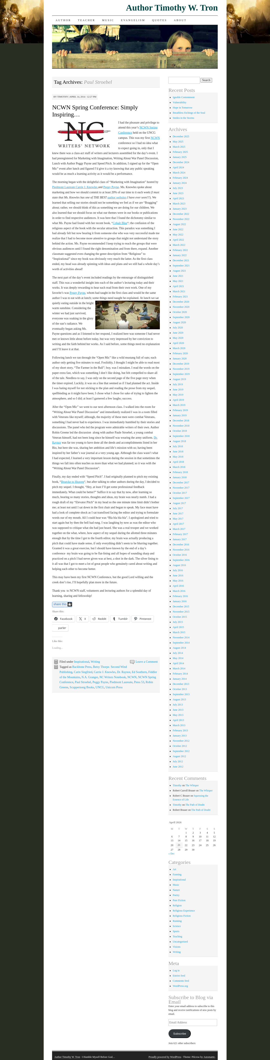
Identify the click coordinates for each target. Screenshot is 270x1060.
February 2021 (180, 296)
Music (108, 20)
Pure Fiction (179, 900)
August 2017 (179, 503)
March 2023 (179, 203)
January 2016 (180, 601)
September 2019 (181, 374)
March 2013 (179, 725)
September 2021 (181, 265)
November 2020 (181, 306)
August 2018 (179, 441)
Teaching (177, 936)
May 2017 (178, 518)
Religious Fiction (182, 915)
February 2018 (180, 472)
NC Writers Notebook (112, 677)
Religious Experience (184, 910)
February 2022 (180, 250)
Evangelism (133, 20)
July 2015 (178, 622)
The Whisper (192, 785)
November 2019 (181, 368)
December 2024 (181, 162)
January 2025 (180, 157)
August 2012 (179, 756)
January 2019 (180, 415)
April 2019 (178, 399)
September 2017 (181, 498)
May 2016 (178, 580)
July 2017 (178, 508)
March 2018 (179, 467)
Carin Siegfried (83, 672)
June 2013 (178, 709)
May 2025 (178, 141)
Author (63, 20)
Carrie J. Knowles (105, 672)
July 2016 (178, 570)
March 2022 (179, 244)
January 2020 (180, 358)
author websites (117, 197)
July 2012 (178, 761)
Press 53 (139, 682)
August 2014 (179, 647)
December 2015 (181, 606)
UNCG (100, 687)
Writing (95, 661)
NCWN (155, 137)
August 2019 (179, 379)
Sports (176, 931)
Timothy (62, 96)
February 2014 (180, 673)
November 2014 (181, 637)
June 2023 (178, 193)
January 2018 (180, 477)
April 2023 (178, 198)
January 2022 (180, 255)
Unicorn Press (114, 687)
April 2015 (178, 627)
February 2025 (180, 151)
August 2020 (179, 322)
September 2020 (181, 317)
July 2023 (178, 188)
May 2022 (178, 234)
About (180, 20)
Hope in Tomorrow (183, 107)
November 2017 (181, 487)
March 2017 (179, 529)
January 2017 (180, 539)
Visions (177, 946)
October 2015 (180, 616)
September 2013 (181, 694)
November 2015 (181, 611)
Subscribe (179, 1033)
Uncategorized (180, 941)
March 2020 (179, 348)
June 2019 (178, 389)
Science (177, 926)
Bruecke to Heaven (72, 481)
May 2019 (178, 394)
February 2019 (180, 410)
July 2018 (178, 446)
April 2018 (178, 461)
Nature (176, 889)
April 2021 (178, 286)
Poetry (176, 895)
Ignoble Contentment (184, 97)
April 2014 (178, 663)
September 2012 (181, 751)
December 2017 (181, 482)
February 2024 (180, 177)
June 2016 (178, 575)
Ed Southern (139, 672)
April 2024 (178, 167)
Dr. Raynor (123, 672)
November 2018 (181, 425)
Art (174, 869)
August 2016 (179, 565)
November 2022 (181, 219)
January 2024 (180, 182)
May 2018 (178, 456)
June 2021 (178, 275)
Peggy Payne (111, 187)
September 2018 (181, 436)
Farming (177, 874)
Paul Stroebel (83, 682)
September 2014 (181, 642)
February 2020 (180, 353)
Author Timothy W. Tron (172, 7)
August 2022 (179, 224)
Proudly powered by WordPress (165, 1056)
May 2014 (178, 658)
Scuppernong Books (82, 687)
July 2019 (178, 384)
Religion (177, 905)
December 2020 (181, 301)
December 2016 (181, 544)
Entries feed (179, 975)
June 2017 (178, 513)
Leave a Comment (147, 661)
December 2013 (181, 684)
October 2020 (180, 312)
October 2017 (180, 492)
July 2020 (178, 327)
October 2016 (180, 554)
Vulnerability (179, 102)
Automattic (209, 1056)
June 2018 (178, 451)
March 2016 (179, 591)
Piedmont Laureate (121, 682)
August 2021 (179, 270)
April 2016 (178, 585)
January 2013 (180, 735)
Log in (176, 970)
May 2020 (178, 337)
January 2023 (180, 208)
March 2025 (179, 146)
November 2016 (181, 549)
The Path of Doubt (195, 804)
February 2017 (180, 534)
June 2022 (178, 229)
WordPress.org (180, 985)
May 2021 (178, 281)
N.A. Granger (90, 677)
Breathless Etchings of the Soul (189, 112)
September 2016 (181, 560)
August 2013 (179, 699)
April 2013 (178, 720)
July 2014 (178, 653)
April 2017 (178, 523)
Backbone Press (81, 666)
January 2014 (180, 678)
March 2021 (179, 291)
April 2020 (178, 343)
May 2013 (178, 714)
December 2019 (181, 363)
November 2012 (181, 740)
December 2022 (181, 213)
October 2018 (180, 430)
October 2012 (180, 745)
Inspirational (81, 661)
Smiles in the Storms (183, 117)
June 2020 (178, 332)
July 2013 (178, 704)
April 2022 (178, 239)
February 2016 (180, 596)
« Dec (171, 853)
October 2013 (180, 689)
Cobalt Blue (120, 223)
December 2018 (181, 420)
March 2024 (179, 172)
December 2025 (181, 136)
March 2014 (179, 668)
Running (177, 920)
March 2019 (179, 405)
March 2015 (179, 632)
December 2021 (181, 260)
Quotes (159, 20)
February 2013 (180, 730)
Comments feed (181, 980)
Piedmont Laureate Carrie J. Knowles (75, 187)
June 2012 (178, 766)
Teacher (86, 20)
